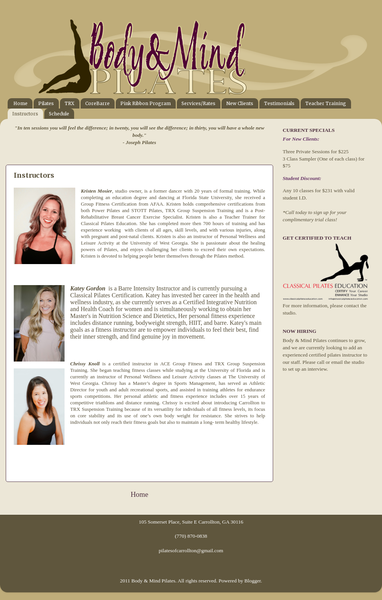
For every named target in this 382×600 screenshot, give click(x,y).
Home (20, 103)
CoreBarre (97, 103)
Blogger (252, 581)
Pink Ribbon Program (145, 103)
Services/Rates (198, 103)
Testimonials (279, 103)
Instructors (25, 114)
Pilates (46, 103)
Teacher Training (325, 103)
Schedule (59, 114)
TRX (69, 103)
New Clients (239, 103)
